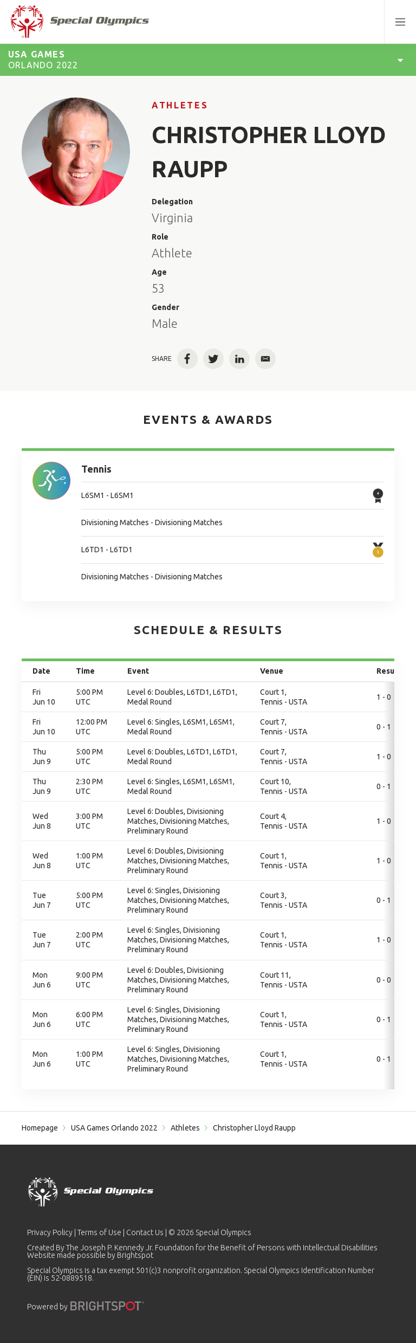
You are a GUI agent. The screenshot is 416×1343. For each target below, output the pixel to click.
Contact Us (145, 1232)
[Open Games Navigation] (400, 59)
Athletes (180, 105)
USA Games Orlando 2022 (114, 1128)
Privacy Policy (50, 1232)
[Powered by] (107, 1305)
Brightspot (135, 1255)
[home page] (80, 21)
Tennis (96, 468)
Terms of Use (99, 1232)
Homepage (40, 1128)
